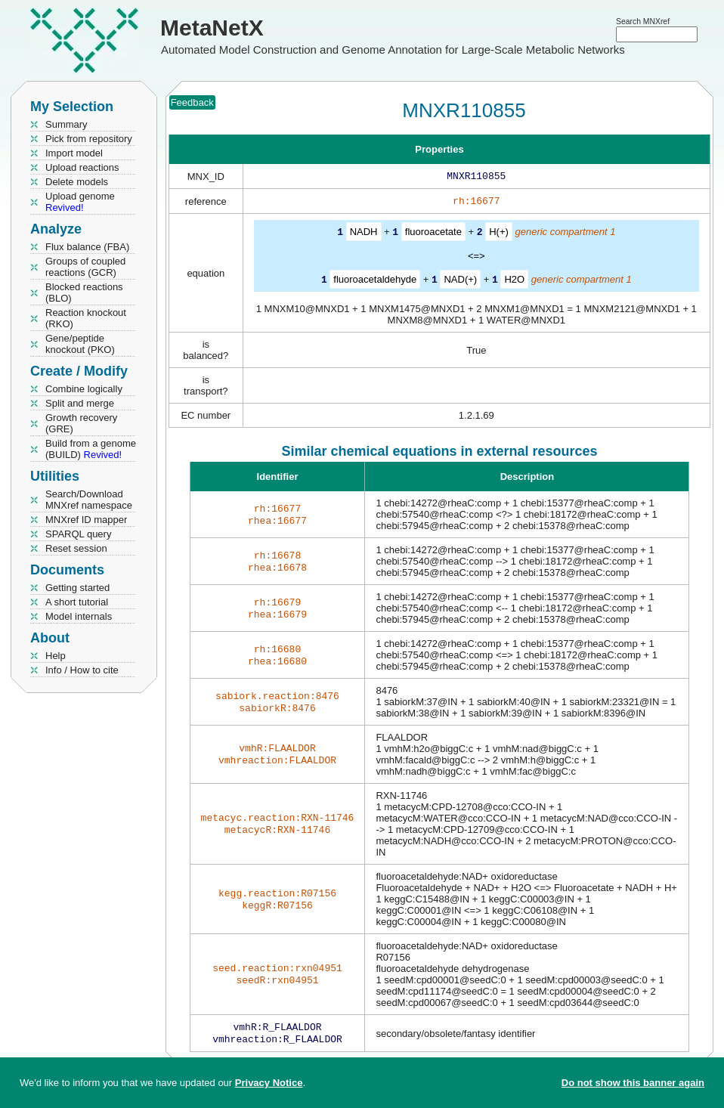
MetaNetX (212, 27)
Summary (66, 124)
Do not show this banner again (633, 1082)
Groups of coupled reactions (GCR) (85, 266)
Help (55, 655)
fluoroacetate (433, 234)
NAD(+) (460, 281)
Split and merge (79, 403)
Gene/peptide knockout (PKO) (80, 344)
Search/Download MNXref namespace (88, 499)
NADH (364, 234)
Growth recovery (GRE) (81, 423)
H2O (514, 281)
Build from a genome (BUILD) (90, 449)
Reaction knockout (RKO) (85, 318)
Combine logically (83, 389)
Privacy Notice (269, 1082)
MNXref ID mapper (86, 519)
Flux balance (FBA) (87, 246)
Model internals (78, 616)
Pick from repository (88, 138)
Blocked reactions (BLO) (84, 292)
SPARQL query (78, 534)
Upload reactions (82, 167)
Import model (74, 153)
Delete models (76, 181)
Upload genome (80, 201)
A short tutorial (76, 602)
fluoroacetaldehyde (374, 281)
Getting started (77, 587)
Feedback (192, 102)
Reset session (76, 548)
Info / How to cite (82, 670)
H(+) (499, 234)
